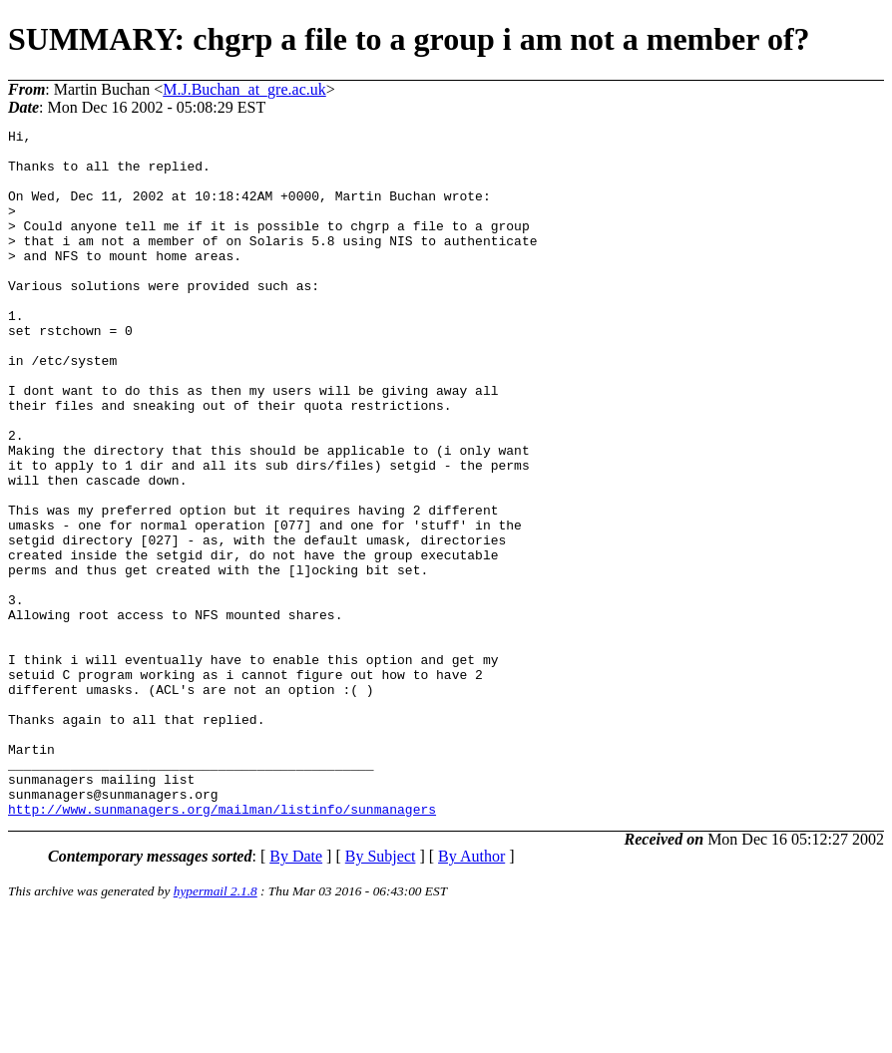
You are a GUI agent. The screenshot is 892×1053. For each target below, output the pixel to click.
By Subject (380, 993)
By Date (295, 993)
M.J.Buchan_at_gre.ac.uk (244, 89)
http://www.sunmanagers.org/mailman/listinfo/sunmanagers (222, 946)
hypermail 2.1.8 (215, 1028)
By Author (471, 993)
